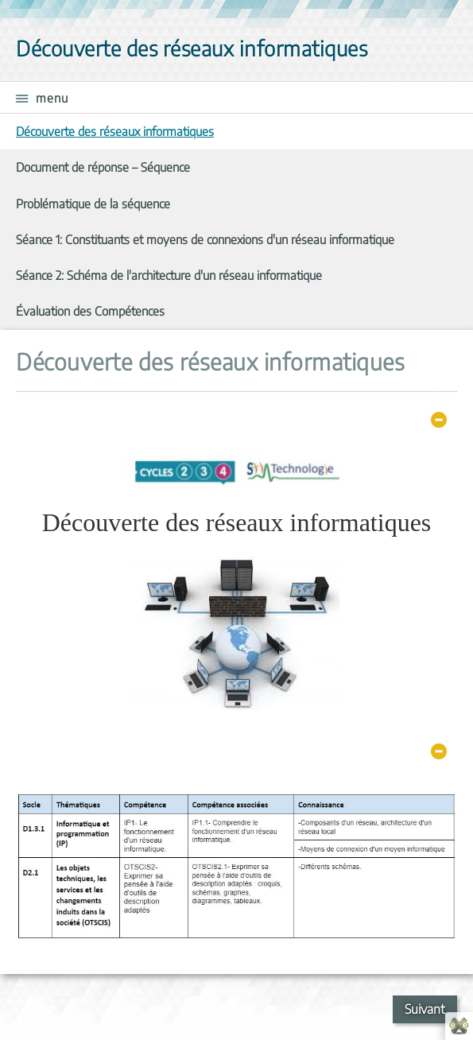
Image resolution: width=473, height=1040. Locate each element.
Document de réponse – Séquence (103, 166)
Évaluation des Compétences (90, 310)
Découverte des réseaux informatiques (115, 130)
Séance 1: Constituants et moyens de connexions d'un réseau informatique (205, 238)
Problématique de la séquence (93, 203)
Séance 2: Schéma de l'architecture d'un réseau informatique (169, 274)
